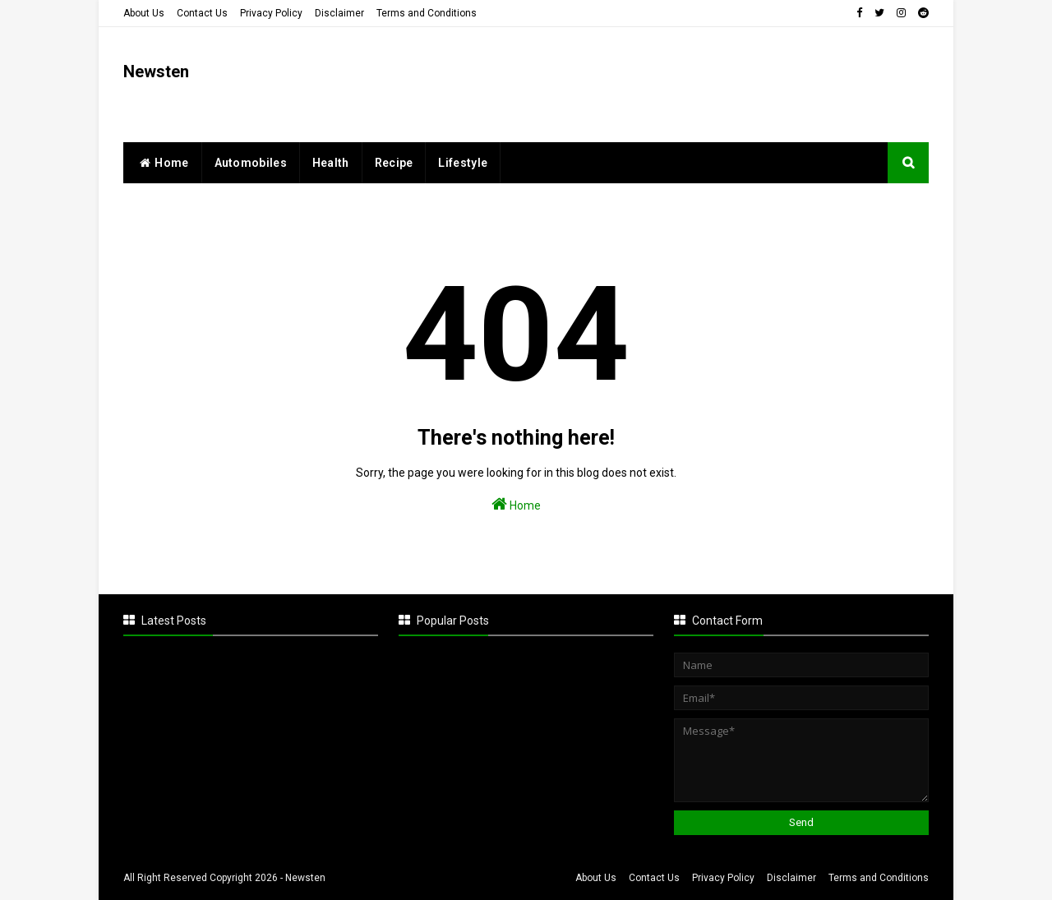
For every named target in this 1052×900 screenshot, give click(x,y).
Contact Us (202, 13)
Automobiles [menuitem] (251, 162)
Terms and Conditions (426, 13)
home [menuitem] (162, 162)
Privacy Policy (271, 13)
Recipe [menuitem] (394, 162)
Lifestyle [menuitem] (462, 162)
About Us (143, 13)
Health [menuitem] (330, 162)
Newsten (156, 71)
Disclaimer (339, 13)
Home (516, 504)
